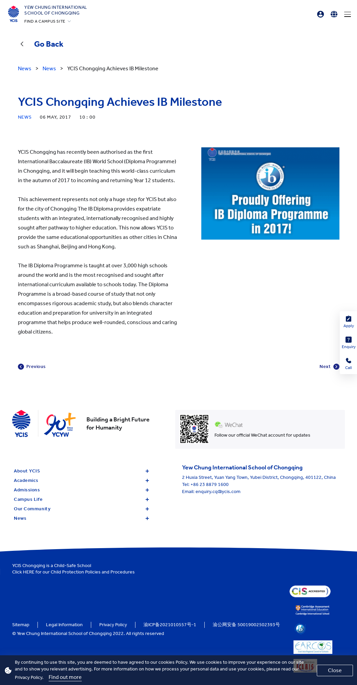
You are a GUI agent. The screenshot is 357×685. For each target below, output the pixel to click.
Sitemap (20, 625)
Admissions (81, 490)
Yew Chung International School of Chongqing (55, 10)
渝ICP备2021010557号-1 (170, 625)
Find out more (65, 677)
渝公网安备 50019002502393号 (246, 625)
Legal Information (64, 625)
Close (335, 670)
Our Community (81, 509)
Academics (81, 480)
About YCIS (81, 471)
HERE (28, 572)
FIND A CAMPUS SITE (45, 21)
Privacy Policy (113, 625)
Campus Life (81, 499)
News (81, 518)
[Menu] (347, 14)
